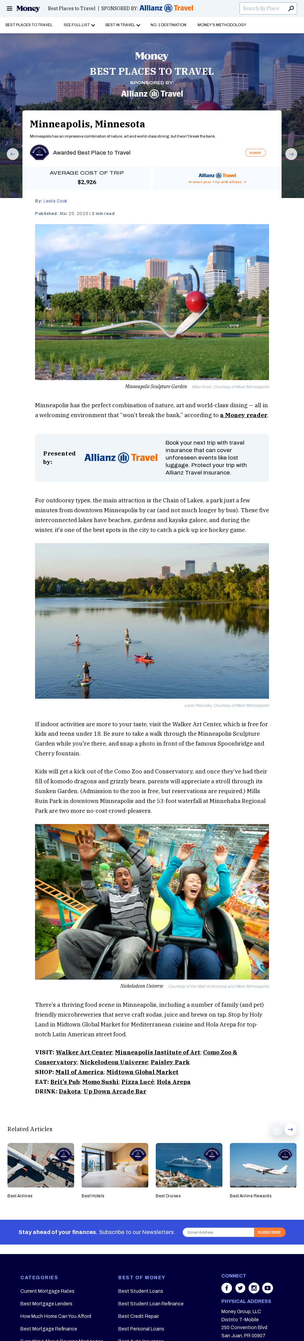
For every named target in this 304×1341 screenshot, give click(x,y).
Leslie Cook (55, 201)
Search (291, 8)
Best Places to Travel (72, 8)
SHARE (255, 153)
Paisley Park (170, 1062)
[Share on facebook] (227, 1291)
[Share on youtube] (267, 1291)
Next (292, 1135)
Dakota (70, 1091)
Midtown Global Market (142, 1072)
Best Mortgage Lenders (46, 1303)
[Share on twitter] (241, 1291)
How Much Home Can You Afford (55, 1316)
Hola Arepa (174, 1082)
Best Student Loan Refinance (151, 1303)
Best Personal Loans (141, 1328)
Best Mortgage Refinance (48, 1328)
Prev (278, 1135)
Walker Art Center (84, 1052)
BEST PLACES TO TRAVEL (152, 71)
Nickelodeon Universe (114, 1062)
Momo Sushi (100, 1082)
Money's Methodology (222, 25)
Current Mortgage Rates (47, 1291)
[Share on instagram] (255, 1291)
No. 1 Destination (168, 25)
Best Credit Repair (138, 1316)
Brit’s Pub (65, 1082)
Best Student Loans (140, 1291)
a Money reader (243, 415)
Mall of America (79, 1072)
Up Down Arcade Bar (115, 1091)
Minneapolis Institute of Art (157, 1052)
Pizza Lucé (137, 1082)
